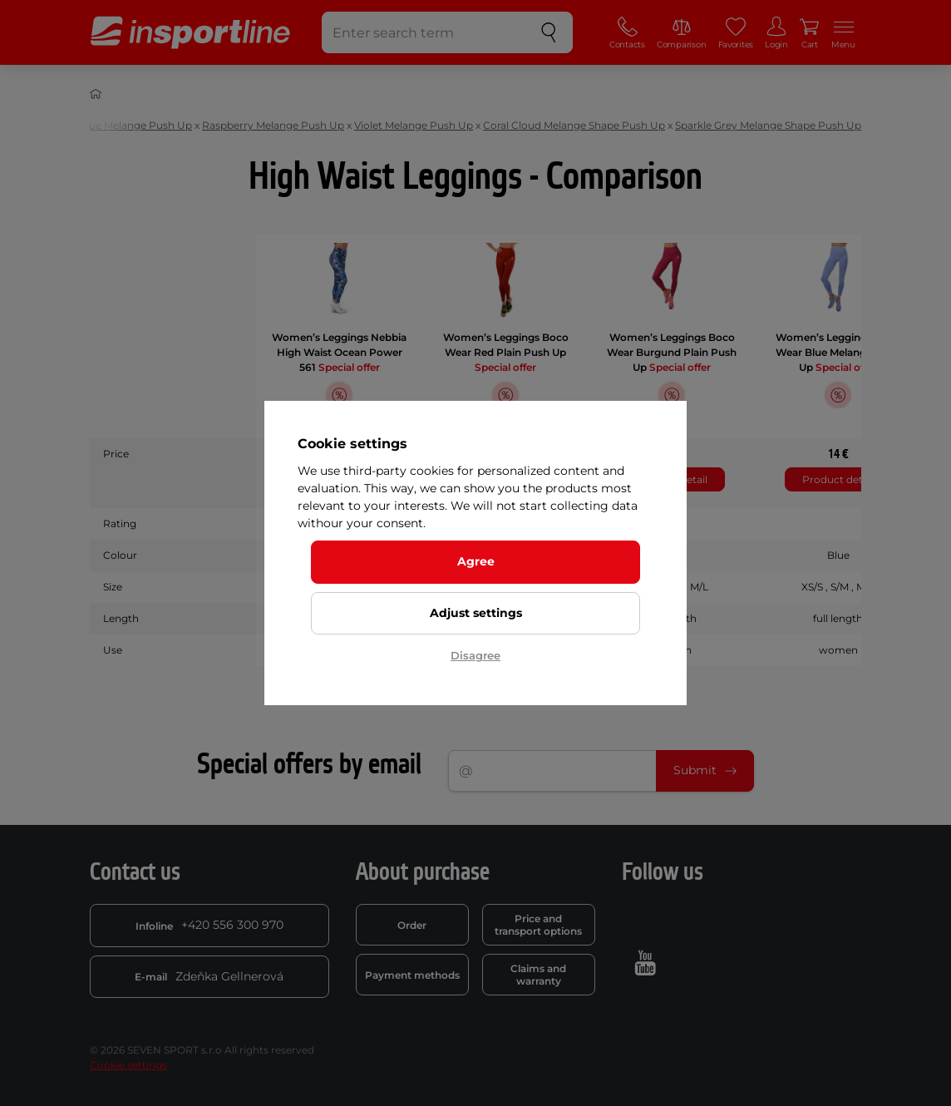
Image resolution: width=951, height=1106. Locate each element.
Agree (476, 561)
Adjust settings (476, 612)
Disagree (475, 655)
